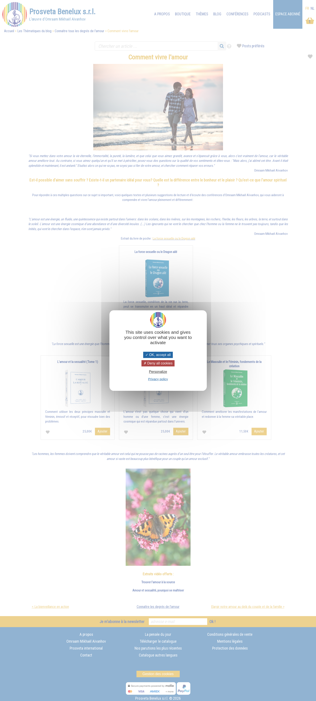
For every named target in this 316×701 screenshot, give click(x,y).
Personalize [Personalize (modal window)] (158, 372)
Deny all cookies (158, 363)
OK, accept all (158, 355)
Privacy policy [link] (158, 379)
